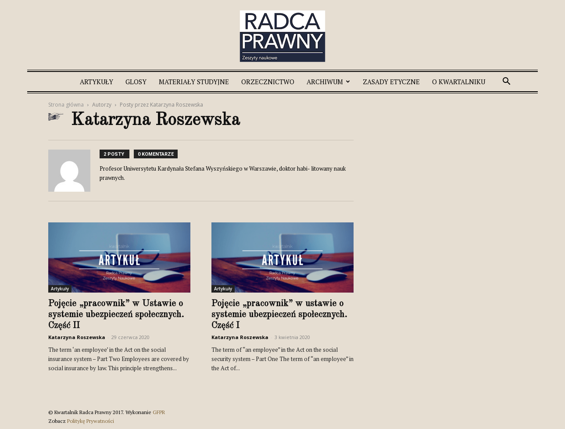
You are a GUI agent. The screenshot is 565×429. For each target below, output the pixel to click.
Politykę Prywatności (90, 421)
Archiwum (328, 81)
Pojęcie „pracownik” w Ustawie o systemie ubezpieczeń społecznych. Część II (116, 314)
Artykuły (96, 81)
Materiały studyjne (194, 81)
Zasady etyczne (391, 81)
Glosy (136, 81)
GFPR (159, 412)
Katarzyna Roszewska (76, 337)
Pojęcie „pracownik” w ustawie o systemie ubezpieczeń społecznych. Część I (279, 314)
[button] (506, 82)
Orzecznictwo (267, 81)
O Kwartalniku (458, 81)
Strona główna (66, 104)
